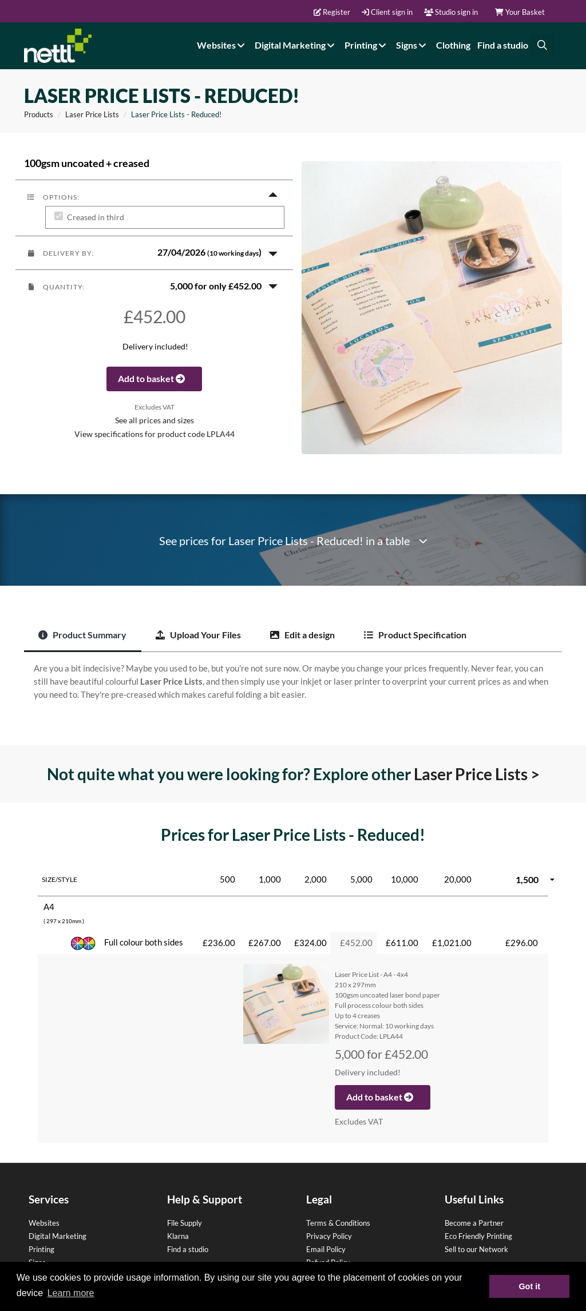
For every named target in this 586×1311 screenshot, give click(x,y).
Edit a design (302, 634)
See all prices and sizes (154, 420)
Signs (412, 44)
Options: (53, 197)
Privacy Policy (329, 1236)
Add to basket (154, 378)
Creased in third (95, 217)
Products (38, 114)
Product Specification (415, 634)
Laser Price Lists (92, 114)
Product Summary (82, 634)
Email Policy (326, 1249)
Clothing (453, 44)
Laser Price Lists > (477, 774)
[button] (154, 252)
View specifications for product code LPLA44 (154, 434)
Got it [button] (529, 1286)
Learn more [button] (70, 1293)
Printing (367, 44)
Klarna (178, 1236)
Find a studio (502, 44)
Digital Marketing (296, 44)
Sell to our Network (476, 1249)
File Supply (184, 1222)
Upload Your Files (198, 634)
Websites (222, 44)
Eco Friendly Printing (478, 1236)
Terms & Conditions (338, 1222)
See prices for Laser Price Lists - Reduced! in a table (293, 540)
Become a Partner (474, 1222)
